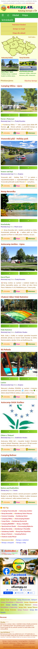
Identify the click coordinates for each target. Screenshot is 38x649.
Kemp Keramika (8, 191)
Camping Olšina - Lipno (11, 86)
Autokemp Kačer (22, 516)
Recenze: (3, 617)
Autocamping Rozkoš (22, 519)
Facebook (32, 641)
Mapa (25, 15)
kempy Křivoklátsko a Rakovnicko (12, 602)
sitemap (31, 643)
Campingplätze (23, 641)
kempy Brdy (23, 607)
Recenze (5, 643)
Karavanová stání (8, 540)
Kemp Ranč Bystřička (23, 531)
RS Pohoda (6, 349)
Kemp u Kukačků (22, 524)
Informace (12, 643)
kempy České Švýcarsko (8, 600)
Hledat (15, 15)
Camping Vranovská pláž (9, 511)
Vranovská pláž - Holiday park (14, 138)
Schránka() (7, 19)
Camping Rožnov (8, 455)
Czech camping (12, 641)
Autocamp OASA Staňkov (12, 402)
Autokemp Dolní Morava (23, 513)
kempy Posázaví (23, 610)
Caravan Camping (8, 516)
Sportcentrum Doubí (9, 526)
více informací (30, 3)
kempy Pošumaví (25, 605)
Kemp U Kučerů (7, 534)
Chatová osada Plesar (9, 537)
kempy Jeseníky (11, 605)
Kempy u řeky (21, 543)
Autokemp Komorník (19, 521)
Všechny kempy (30, 80)
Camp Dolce (6, 521)
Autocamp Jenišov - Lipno (13, 244)
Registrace (25, 643)
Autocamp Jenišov (25, 511)
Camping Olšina (7, 519)
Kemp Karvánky (7, 529)
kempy (5, 641)
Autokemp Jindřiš (8, 531)
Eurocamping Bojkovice (25, 526)
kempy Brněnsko (10, 610)
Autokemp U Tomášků (22, 529)
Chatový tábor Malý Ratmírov (14, 297)
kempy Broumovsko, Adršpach (27, 600)
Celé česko (31, 37)
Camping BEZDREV (8, 524)
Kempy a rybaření (22, 540)
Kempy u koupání (8, 543)
